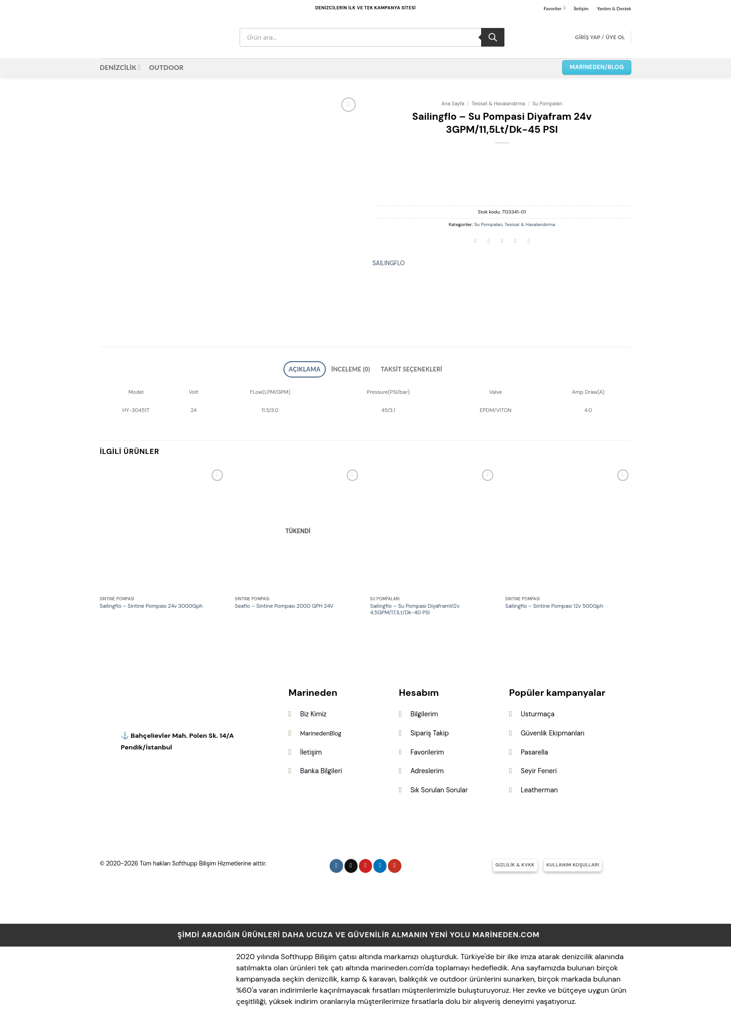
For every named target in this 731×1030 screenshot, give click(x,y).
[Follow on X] (351, 863)
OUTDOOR (166, 67)
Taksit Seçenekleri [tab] (402, 368)
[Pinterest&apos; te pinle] (516, 241)
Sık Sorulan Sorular (439, 787)
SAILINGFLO (388, 263)
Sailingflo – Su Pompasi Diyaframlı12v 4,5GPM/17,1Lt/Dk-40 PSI (415, 606)
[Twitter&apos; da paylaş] (489, 241)
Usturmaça (537, 711)
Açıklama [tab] (317, 368)
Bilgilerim (424, 711)
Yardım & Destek (614, 8)
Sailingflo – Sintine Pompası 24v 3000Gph (151, 603)
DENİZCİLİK (120, 67)
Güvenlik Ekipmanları (552, 730)
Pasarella (534, 749)
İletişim (581, 8)
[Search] (492, 37)
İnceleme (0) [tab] (353, 368)
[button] (600, 37)
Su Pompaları (547, 103)
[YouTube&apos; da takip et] (394, 863)
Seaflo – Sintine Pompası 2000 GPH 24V (284, 603)
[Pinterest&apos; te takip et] (365, 863)
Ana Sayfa (452, 103)
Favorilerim (427, 749)
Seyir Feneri (539, 768)
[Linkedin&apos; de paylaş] (529, 241)
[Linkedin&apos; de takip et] (380, 863)
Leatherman (539, 787)
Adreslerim (426, 768)
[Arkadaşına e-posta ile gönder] (502, 241)
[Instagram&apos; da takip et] (336, 863)
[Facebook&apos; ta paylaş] (475, 241)
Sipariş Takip (429, 730)
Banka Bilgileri (321, 768)
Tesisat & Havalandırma (498, 103)
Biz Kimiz (313, 711)
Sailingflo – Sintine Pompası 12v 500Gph (554, 603)
